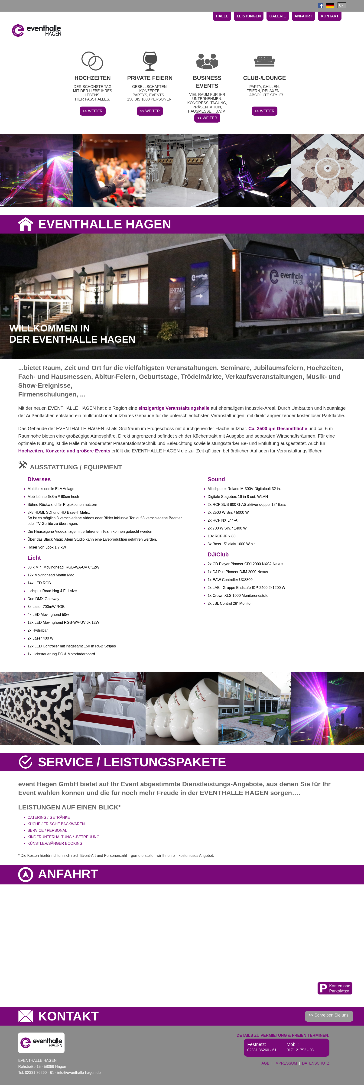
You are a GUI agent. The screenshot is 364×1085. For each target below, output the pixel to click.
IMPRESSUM (285, 1063)
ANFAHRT (303, 16)
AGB (266, 1063)
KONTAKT (330, 16)
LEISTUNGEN (249, 16)
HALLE (222, 16)
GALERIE (277, 16)
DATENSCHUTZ (315, 1063)
